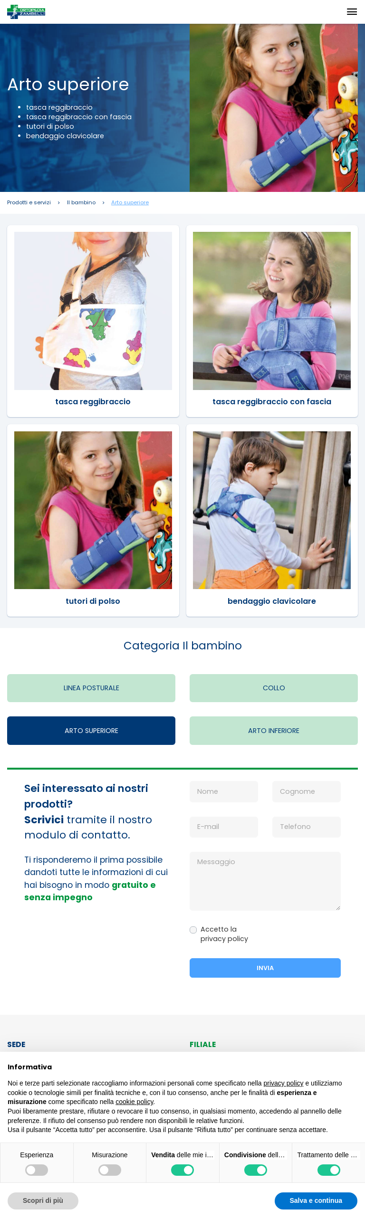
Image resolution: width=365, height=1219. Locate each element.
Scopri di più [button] (43, 1200)
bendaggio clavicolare (272, 601)
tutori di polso (93, 601)
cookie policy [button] (134, 1101)
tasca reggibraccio (93, 401)
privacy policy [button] (284, 1083)
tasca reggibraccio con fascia (271, 401)
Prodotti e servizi (29, 202)
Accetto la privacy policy (224, 933)
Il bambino (81, 202)
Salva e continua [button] (316, 1200)
